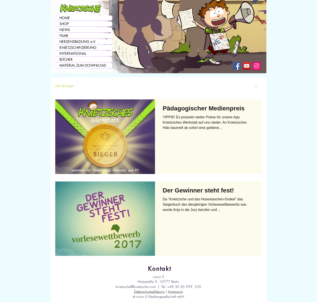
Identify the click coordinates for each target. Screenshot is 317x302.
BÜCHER (66, 59)
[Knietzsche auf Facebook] (237, 66)
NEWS (64, 29)
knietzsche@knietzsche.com (136, 286)
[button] (256, 86)
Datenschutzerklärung (149, 291)
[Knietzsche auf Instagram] (256, 66)
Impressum (175, 291)
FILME (63, 35)
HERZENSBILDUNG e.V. (77, 41)
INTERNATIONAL (72, 53)
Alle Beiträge (64, 86)
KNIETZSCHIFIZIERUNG (77, 47)
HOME (64, 18)
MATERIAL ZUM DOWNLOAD (82, 65)
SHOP (64, 24)
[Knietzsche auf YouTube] (247, 66)
